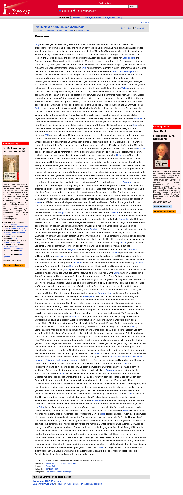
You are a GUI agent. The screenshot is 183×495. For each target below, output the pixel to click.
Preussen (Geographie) (92, 484)
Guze (67, 269)
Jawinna (78, 262)
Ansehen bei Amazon (164, 211)
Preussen (56, 481)
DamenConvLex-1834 (44, 484)
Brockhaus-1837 (41, 481)
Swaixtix (114, 212)
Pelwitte (115, 252)
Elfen (108, 293)
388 (51, 469)
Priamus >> (140, 28)
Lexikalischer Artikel (54, 472)
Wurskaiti (137, 356)
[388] (103, 414)
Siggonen (126, 356)
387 (47, 469)
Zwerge (101, 293)
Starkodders (129, 58)
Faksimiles (69, 30)
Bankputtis (124, 219)
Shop (119, 17)
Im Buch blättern (162, 207)
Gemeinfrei (50, 466)
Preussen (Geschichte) (68, 484)
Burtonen (60, 360)
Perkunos (118, 71)
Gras (71, 266)
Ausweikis (62, 256)
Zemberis (132, 249)
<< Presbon (126, 28)
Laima (116, 273)
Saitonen (49, 360)
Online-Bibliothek (16, 8)
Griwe (135, 125)
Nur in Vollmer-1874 (84, 11)
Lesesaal (76, 17)
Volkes (124, 88)
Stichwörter (49, 30)
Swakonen (75, 360)
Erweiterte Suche (105, 3)
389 (56, 469)
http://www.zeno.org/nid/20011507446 (61, 463)
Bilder (59, 30)
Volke (126, 410)
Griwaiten (116, 356)
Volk (83, 68)
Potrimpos (129, 71)
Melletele (138, 262)
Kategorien (109, 17)
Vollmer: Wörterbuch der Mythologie (60, 27)
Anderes (39, 108)
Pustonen (39, 360)
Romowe (138, 118)
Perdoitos (94, 229)
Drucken (144, 22)
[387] (37, 44)
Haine (119, 155)
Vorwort (39, 30)
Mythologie (67, 472)
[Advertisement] (167, 7)
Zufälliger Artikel (92, 17)
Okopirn (62, 212)
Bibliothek (65, 11)
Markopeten (89, 296)
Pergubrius (73, 249)
